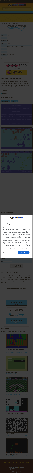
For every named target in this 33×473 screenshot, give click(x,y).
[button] (16, 256)
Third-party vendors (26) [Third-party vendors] (17, 237)
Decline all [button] (9, 252)
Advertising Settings (13, 247)
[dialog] (16, 236)
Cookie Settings (18, 248)
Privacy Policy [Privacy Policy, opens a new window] (25, 248)
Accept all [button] (23, 252)
